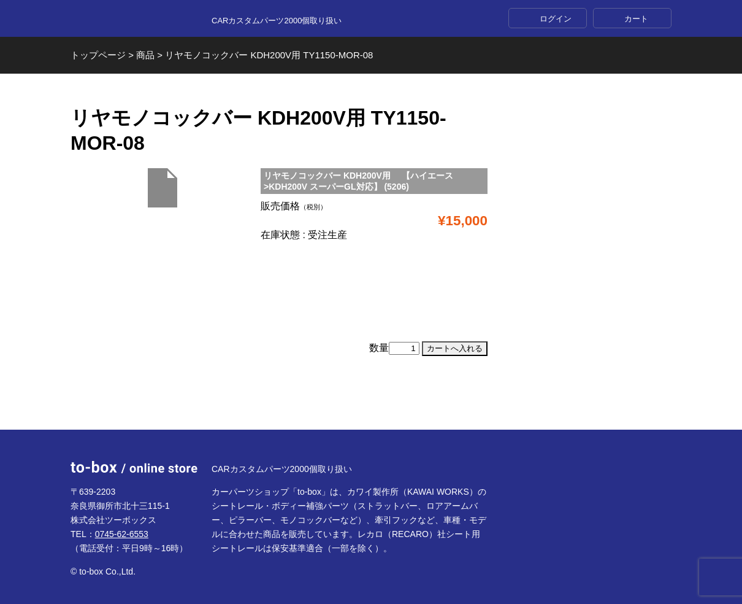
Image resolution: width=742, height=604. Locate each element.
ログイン (556, 18)
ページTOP (371, 400)
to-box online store (134, 19)
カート (636, 18)
